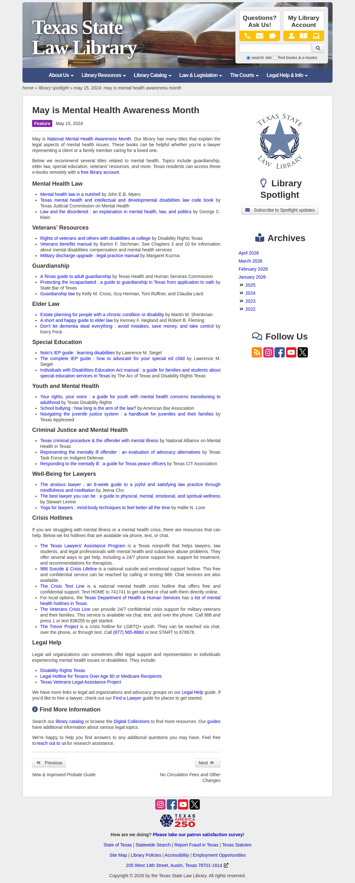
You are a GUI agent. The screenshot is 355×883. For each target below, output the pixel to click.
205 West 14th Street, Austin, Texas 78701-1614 (174, 865)
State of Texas (118, 844)
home (28, 87)
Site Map (118, 855)
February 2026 (253, 269)
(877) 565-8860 (128, 632)
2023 (250, 301)
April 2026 (249, 253)
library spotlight (54, 87)
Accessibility (177, 855)
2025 (250, 285)
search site (262, 57)
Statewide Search (153, 844)
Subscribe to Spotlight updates (280, 210)
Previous (49, 762)
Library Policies (146, 855)
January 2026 (252, 277)
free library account (100, 172)
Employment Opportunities (219, 855)
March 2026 (250, 261)
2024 (250, 293)
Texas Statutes (236, 844)
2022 (250, 309)
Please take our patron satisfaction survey (198, 834)
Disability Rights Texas (62, 670)
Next (208, 762)
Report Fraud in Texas (196, 844)
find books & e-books (297, 57)
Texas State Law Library (84, 37)
